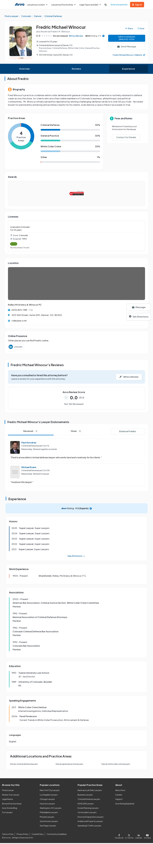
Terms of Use (7, 835)
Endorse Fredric (127, 432)
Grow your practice (119, 4)
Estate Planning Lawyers (88, 809)
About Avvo (120, 791)
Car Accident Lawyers (87, 813)
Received (30, 432)
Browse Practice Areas (11, 804)
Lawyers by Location (37, 4)
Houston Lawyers (47, 804)
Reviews (76, 69)
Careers (118, 795)
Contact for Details (126, 138)
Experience (128, 69)
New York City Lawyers (50, 791)
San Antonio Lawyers (49, 822)
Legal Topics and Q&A (90, 4)
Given (76, 432)
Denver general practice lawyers (69, 765)
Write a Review (72, 37)
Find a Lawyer (8, 791)
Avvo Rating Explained (124, 804)
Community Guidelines (57, 835)
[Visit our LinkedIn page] (138, 837)
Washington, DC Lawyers (50, 809)
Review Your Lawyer (10, 795)
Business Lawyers (85, 795)
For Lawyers (7, 813)
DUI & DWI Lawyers (86, 804)
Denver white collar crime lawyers (116, 765)
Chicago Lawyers (47, 800)
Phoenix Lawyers (47, 818)
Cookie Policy (38, 835)
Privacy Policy (23, 835)
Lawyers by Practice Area (63, 4)
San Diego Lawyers (48, 826)
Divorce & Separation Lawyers (91, 818)
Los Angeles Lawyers (49, 795)
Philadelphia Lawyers (49, 813)
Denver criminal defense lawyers (24, 765)
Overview (24, 69)
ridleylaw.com (19, 321)
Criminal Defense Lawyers (89, 800)
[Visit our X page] (129, 837)
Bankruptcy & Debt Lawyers (90, 791)
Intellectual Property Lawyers (90, 822)
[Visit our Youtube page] (147, 837)
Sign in (137, 4)
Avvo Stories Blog (9, 809)
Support (119, 800)
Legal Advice (7, 800)
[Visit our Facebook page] (119, 837)
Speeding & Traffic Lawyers (89, 826)
